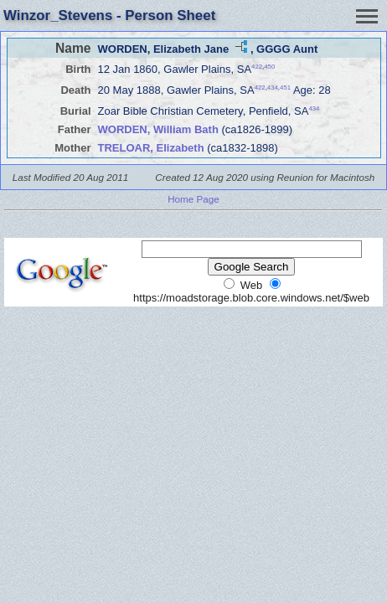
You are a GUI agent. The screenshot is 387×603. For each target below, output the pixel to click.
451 (285, 87)
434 (272, 87)
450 (269, 66)
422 (256, 66)
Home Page (193, 198)
